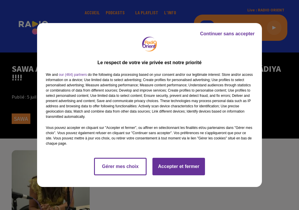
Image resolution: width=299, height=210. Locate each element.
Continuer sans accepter (227, 33)
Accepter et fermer (178, 166)
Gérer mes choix (120, 166)
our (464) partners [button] (73, 75)
